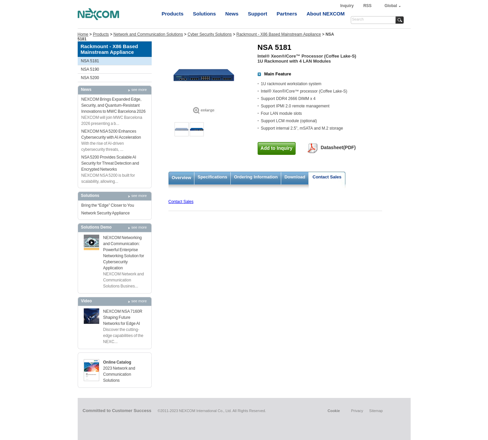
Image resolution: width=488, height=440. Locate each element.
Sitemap (376, 411)
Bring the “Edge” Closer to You (107, 205)
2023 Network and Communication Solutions (119, 374)
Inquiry (347, 5)
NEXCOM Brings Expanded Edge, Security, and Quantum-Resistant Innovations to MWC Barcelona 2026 (113, 105)
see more (139, 90)
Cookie (334, 411)
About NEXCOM (325, 13)
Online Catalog (117, 362)
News (231, 13)
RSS (367, 5)
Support (257, 13)
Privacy (357, 411)
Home (83, 34)
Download (295, 176)
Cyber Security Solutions (210, 34)
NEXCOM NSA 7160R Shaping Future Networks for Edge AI (123, 317)
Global (390, 5)
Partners (287, 13)
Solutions (204, 13)
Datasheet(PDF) (338, 147)
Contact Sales (326, 176)
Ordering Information (256, 176)
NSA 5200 (90, 77)
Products (173, 13)
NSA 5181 (90, 61)
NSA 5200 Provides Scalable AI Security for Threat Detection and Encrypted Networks (110, 163)
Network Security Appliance (105, 213)
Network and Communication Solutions (148, 34)
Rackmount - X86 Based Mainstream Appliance (278, 34)
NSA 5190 (90, 69)
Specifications (212, 176)
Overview (181, 177)
